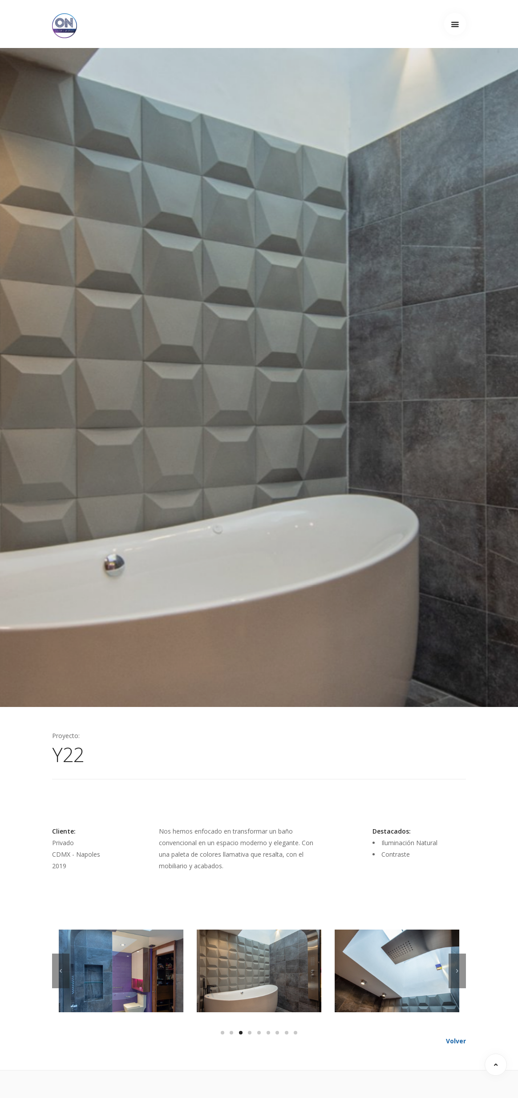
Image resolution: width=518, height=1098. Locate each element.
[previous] (60, 971)
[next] (457, 971)
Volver (456, 1041)
